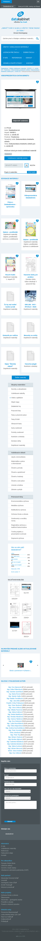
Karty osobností (16, 428)
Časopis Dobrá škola (8, 863)
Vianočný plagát (31, 364)
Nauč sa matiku (6, 917)
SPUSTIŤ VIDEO (11, 165)
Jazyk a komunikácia (18, 457)
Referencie (17, 58)
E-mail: (6, 775)
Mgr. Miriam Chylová (15, 737)
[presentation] (21, 814)
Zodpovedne (5, 919)
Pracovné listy (16, 411)
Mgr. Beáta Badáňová (15, 714)
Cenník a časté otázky (12, 63)
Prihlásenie (6, 1)
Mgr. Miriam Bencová (15, 748)
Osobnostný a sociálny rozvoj (19, 520)
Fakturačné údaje (7, 853)
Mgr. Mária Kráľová (15, 712)
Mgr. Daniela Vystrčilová (15, 692)
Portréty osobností (17, 432)
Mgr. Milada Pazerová (15, 710)
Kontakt (29, 63)
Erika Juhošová (15, 732)
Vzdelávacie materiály (8, 848)
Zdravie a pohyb (16, 489)
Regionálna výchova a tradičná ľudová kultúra (19, 526)
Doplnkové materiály (18, 445)
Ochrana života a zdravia (19, 514)
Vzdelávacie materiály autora (17, 158)
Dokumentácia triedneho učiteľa (20, 70)
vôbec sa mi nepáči (16, 564)
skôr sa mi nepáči (16, 562)
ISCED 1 (29, 68)
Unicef (3, 880)
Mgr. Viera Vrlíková (15, 707)
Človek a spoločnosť (18, 472)
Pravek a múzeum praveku (10, 904)
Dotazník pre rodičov (10, 335)
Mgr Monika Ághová (15, 739)
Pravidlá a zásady (7, 902)
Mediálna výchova (17, 505)
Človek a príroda (17, 468)
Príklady (4, 921)
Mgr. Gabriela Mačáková (15, 741)
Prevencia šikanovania (8, 912)
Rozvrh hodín (10, 275)
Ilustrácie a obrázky (17, 436)
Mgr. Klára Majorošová (15, 726)
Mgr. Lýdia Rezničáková (15, 723)
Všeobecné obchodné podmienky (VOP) (14, 870)
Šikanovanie (5, 897)
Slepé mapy (15, 402)
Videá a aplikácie (17, 398)
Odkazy (29, 58)
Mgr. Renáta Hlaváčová (15, 717)
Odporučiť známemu (20, 121)
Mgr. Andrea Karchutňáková (15, 728)
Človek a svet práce (18, 481)
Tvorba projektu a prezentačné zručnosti (18, 533)
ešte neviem (14, 559)
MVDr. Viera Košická (15, 751)
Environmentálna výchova (20, 501)
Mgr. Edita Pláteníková (14, 689)
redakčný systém (19, 931)
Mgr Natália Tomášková (15, 698)
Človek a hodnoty (17, 476)
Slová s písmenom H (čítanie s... (21, 670)
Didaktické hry (16, 406)
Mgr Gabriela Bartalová (15, 744)
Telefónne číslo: (9, 782)
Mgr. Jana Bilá (15, 701)
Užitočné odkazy (6, 865)
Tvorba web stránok (7, 931)
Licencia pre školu (11, 52)
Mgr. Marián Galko (14, 696)
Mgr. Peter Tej (15, 735)
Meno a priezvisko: (10, 768)
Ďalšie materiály (20, 377)
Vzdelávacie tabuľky (18, 393)
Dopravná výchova (17, 538)
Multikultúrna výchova (18, 510)
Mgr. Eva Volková (15, 753)
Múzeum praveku (7, 887)
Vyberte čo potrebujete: (11, 795)
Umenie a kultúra (17, 485)
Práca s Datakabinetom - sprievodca (10, 204)
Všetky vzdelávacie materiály (16, 47)
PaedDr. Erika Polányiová (15, 703)
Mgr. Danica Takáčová (15, 719)
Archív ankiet (14, 572)
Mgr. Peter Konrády (15, 730)
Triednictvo (7, 70)
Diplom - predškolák (10, 232)
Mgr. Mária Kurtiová (15, 746)
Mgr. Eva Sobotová (15, 721)
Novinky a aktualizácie (18, 389)
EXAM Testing (6, 885)
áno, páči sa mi (15, 556)
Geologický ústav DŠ (8, 882)
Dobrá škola (28, 52)
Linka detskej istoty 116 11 (10, 914)
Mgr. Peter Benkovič (15, 705)
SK (38, 1)
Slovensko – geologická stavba (11, 900)
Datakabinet (4, 68)
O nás (5, 58)
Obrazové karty (16, 423)
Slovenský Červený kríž (9, 878)
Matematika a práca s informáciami (18, 462)
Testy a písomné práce (19, 415)
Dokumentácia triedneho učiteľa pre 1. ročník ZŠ (20, 70)
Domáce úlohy (16, 441)
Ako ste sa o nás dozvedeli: (13, 789)
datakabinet (9, 834)
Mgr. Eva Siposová (14, 687)
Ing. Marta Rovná (15, 694)
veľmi (12, 553)
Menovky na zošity (30, 335)
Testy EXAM (15, 419)
